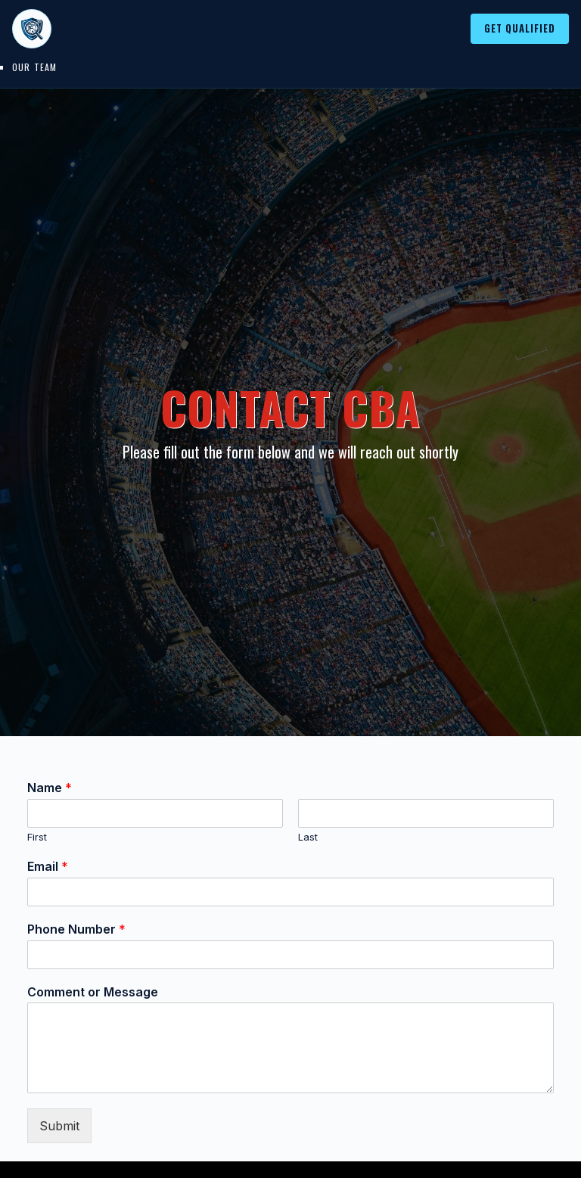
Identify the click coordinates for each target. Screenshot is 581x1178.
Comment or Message (92, 991)
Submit (59, 1125)
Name (49, 787)
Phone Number (76, 929)
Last (308, 837)
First (37, 837)
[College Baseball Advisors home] (31, 28)
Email (47, 866)
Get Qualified (519, 28)
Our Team (34, 67)
